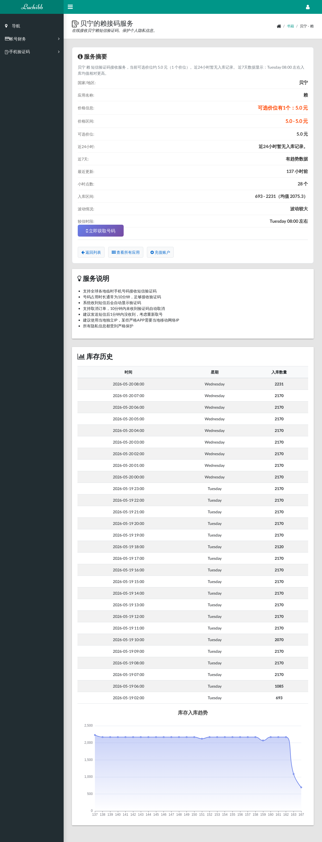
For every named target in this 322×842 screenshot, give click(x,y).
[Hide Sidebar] (70, 7)
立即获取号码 (100, 230)
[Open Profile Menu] (308, 7)
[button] (76, 23)
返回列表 (91, 252)
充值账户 (160, 252)
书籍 (290, 26)
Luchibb (32, 6)
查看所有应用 (126, 252)
